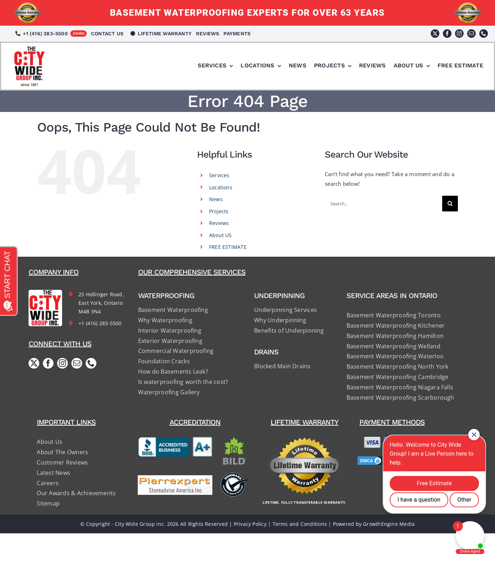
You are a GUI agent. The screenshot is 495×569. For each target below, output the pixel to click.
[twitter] (435, 33)
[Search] (450, 203)
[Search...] (383, 203)
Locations (220, 187)
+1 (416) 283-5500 (100, 323)
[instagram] (459, 33)
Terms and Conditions (300, 524)
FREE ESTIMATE (228, 247)
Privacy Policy (250, 524)
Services (219, 175)
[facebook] (447, 33)
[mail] (471, 33)
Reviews (219, 223)
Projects (219, 211)
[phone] (483, 33)
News (216, 199)
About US (220, 235)
